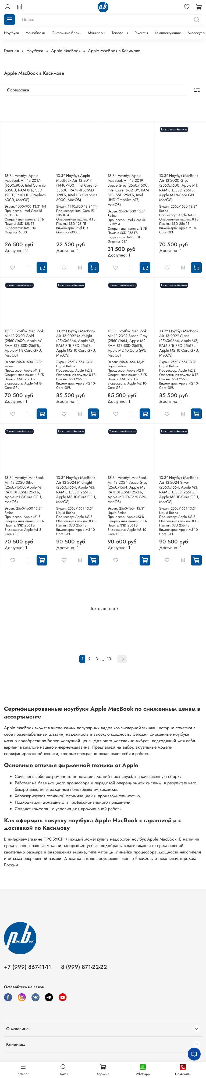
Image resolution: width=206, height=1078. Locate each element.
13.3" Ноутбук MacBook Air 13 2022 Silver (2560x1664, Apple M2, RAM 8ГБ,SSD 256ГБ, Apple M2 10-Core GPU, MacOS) (179, 343)
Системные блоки (66, 32)
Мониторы (96, 32)
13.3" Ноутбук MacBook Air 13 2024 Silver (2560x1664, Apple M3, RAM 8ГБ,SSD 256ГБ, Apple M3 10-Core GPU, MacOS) (179, 489)
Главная (11, 51)
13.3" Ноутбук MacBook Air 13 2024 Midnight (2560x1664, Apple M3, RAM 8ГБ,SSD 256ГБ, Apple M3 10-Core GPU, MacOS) (76, 489)
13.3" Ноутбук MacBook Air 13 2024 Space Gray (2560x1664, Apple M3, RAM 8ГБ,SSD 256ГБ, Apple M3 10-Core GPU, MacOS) (127, 489)
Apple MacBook (65, 51)
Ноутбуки (11, 32)
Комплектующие (167, 32)
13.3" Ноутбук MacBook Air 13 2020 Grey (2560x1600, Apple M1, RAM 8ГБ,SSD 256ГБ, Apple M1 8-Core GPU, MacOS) (178, 187)
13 (109, 659)
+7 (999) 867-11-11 (27, 967)
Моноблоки (35, 32)
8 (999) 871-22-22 (84, 967)
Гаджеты (141, 32)
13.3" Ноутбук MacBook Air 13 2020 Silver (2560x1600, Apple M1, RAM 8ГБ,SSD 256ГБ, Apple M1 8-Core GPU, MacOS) (24, 489)
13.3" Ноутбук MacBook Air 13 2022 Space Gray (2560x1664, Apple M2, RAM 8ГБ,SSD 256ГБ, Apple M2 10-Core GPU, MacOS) (127, 343)
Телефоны (120, 32)
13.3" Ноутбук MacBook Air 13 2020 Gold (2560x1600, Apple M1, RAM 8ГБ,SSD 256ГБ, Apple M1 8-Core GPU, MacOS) (24, 343)
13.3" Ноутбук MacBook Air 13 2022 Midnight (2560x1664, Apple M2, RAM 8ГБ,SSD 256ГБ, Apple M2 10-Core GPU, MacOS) (76, 343)
